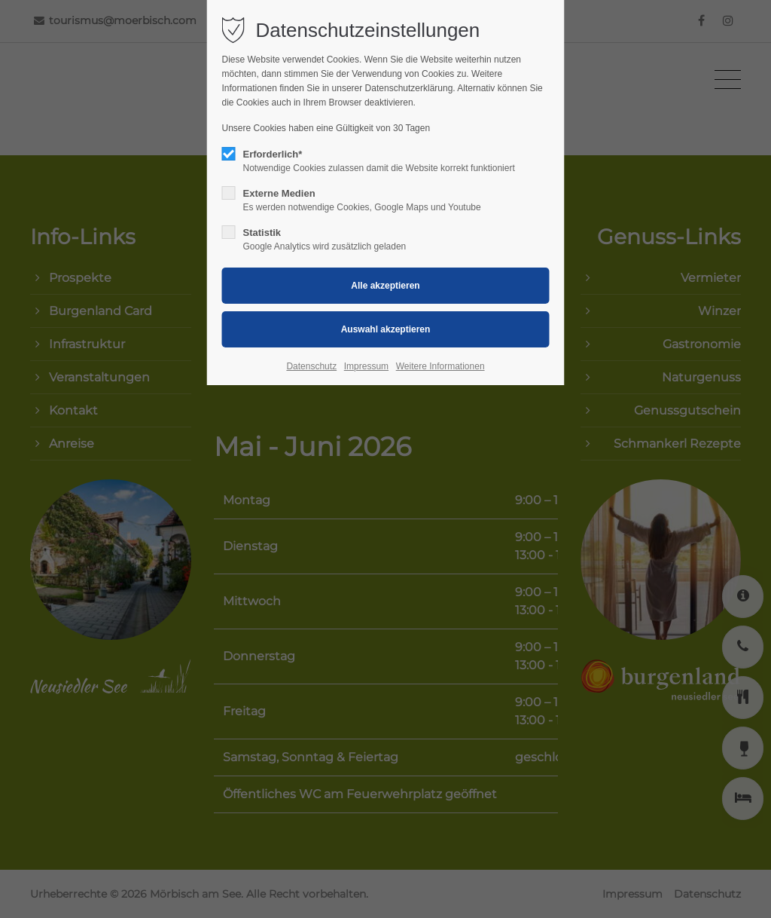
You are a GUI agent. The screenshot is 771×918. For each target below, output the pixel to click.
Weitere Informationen (440, 366)
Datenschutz (311, 366)
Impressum (366, 366)
